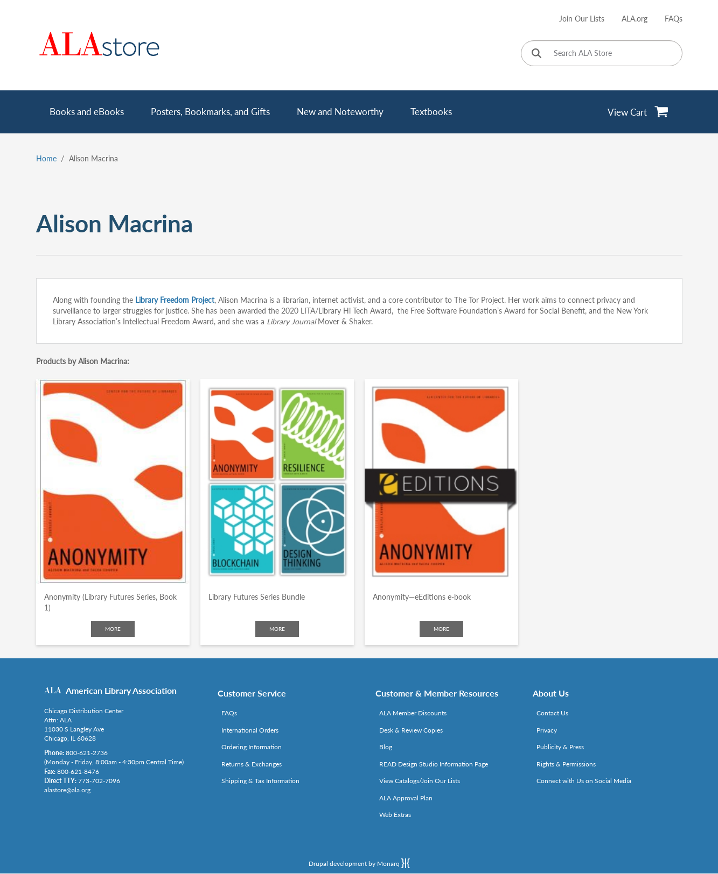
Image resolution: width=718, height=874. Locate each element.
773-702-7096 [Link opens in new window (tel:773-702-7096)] (99, 781)
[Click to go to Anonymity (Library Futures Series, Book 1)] (113, 481)
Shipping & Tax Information (260, 781)
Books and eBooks (87, 111)
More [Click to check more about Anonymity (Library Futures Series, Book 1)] (113, 629)
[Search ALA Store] (601, 53)
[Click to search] (536, 54)
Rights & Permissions (566, 764)
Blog (385, 747)
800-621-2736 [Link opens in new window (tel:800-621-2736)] (87, 753)
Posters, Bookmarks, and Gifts (210, 111)
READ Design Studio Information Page (433, 764)
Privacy (546, 730)
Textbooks (431, 111)
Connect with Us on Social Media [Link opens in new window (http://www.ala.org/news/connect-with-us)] (583, 781)
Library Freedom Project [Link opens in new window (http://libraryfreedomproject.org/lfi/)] (174, 299)
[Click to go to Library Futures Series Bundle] (277, 481)
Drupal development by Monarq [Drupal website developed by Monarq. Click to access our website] (359, 863)
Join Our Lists (581, 18)
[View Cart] (638, 112)
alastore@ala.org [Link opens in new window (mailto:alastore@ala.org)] (67, 790)
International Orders (249, 730)
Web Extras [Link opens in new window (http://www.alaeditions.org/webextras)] (395, 815)
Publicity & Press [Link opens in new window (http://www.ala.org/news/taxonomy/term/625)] (560, 747)
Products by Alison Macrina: (82, 361)
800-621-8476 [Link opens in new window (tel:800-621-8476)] (78, 772)
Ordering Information (251, 747)
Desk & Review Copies (411, 730)
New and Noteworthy (340, 111)
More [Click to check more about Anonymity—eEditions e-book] (441, 629)
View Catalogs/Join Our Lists (419, 781)
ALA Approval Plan (406, 798)
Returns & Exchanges (251, 764)
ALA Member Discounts (413, 713)
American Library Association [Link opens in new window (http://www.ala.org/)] (121, 690)
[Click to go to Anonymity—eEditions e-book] (441, 481)
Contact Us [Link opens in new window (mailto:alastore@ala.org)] (552, 713)
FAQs (673, 18)
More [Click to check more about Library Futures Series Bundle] (277, 629)
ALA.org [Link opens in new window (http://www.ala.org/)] (634, 18)
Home (46, 158)
